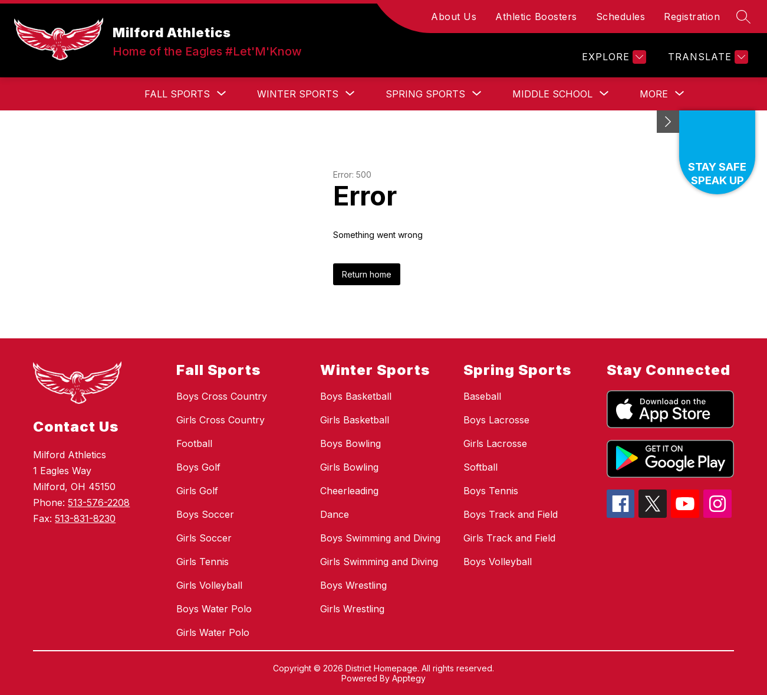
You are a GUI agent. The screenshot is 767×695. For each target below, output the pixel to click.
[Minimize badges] (668, 121)
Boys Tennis (490, 491)
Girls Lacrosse (495, 443)
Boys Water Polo (214, 609)
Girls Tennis (202, 561)
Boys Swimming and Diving (380, 538)
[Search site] (743, 16)
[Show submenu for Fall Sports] (177, 94)
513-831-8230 (85, 518)
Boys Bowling (350, 443)
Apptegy (409, 678)
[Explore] (612, 57)
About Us (453, 16)
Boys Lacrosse (496, 420)
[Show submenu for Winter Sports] (297, 94)
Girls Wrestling (352, 609)
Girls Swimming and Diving (379, 561)
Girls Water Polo (212, 632)
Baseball (482, 396)
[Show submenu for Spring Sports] (425, 94)
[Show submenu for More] (654, 94)
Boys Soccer (205, 514)
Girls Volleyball (209, 585)
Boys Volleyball (497, 561)
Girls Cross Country (220, 420)
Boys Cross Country (221, 396)
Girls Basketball (354, 420)
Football (194, 443)
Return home (366, 274)
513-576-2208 (99, 502)
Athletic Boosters (536, 16)
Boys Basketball (355, 396)
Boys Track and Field (510, 514)
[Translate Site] (706, 57)
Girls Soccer (204, 538)
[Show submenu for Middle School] (552, 94)
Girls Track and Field (509, 538)
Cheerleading (349, 491)
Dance (334, 514)
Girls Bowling (349, 467)
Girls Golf (197, 491)
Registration (692, 16)
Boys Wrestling (353, 585)
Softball (480, 467)
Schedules (621, 16)
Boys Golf (198, 467)
